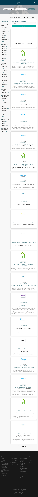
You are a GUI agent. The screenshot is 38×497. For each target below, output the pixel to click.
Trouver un (23, 458)
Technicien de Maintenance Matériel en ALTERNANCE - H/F (23, 123)
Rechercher (31, 9)
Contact (2, 458)
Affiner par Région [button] (4, 64)
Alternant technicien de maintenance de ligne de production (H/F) (23, 63)
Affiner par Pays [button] (5, 119)
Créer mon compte (14, 464)
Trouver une (22, 461)
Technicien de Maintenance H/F (24, 410)
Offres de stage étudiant (19, 493)
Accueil (2, 456)
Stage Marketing (19, 492)
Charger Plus (23, 446)
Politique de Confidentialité (4, 467)
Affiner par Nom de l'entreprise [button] (5, 96)
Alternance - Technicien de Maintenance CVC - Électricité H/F (23, 304)
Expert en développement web (23, 476)
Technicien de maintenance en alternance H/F (23, 183)
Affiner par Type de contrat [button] (5, 25)
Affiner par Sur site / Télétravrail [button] (4, 129)
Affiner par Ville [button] (5, 44)
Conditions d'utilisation (3, 461)
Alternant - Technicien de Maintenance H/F (23, 387)
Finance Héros (4, 473)
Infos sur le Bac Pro (23, 471)
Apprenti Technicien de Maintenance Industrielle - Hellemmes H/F (24, 349)
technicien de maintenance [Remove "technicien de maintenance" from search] (5, 21)
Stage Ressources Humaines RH (19, 489)
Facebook (31, 458)
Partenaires (3, 475)
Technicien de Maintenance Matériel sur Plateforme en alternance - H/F (24, 243)
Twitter (30, 460)
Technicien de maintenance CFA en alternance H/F (23, 203)
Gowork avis (22, 466)
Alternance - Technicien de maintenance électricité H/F (23, 285)
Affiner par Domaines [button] (4, 90)
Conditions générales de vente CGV (5, 470)
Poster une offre (13, 458)
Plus (3, 41)
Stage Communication (19, 490)
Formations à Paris (23, 473)
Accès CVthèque (13, 460)
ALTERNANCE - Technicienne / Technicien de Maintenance (23, 265)
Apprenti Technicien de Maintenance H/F (24, 327)
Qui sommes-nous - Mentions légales (5, 464)
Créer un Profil (22, 479)
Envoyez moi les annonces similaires (19, 21)
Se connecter (13, 462)
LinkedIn (30, 462)
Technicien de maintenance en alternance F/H (23, 41)
